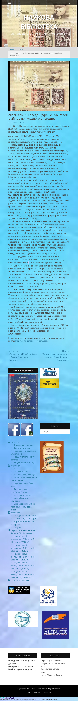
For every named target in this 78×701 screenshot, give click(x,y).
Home (12, 49)
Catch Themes (46, 692)
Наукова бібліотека (38, 689)
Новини (21, 49)
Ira (23, 122)
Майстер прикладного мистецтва (31, 341)
